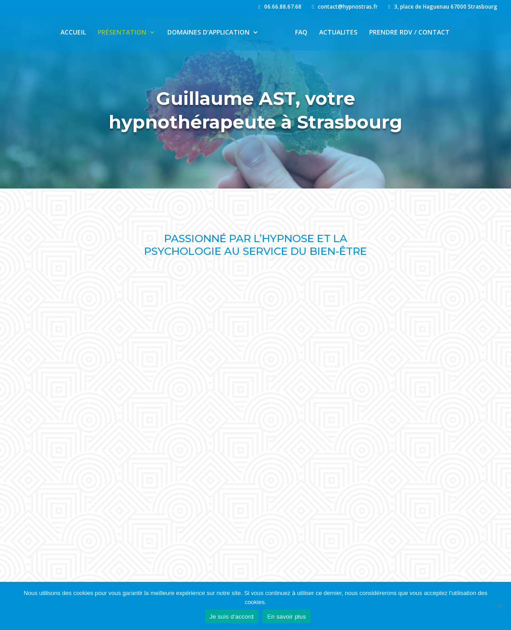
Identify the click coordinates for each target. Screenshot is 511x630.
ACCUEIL (73, 32)
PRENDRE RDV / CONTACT (409, 32)
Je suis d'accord (232, 616)
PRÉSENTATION (122, 32)
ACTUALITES (338, 32)
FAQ (301, 32)
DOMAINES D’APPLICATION (208, 32)
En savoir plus (286, 616)
